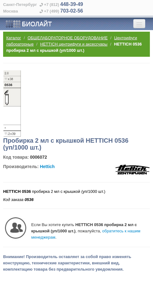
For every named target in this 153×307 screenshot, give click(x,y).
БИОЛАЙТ (28, 24)
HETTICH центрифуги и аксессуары (74, 44)
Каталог (13, 37)
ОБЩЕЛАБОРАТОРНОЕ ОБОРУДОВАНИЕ (67, 37)
